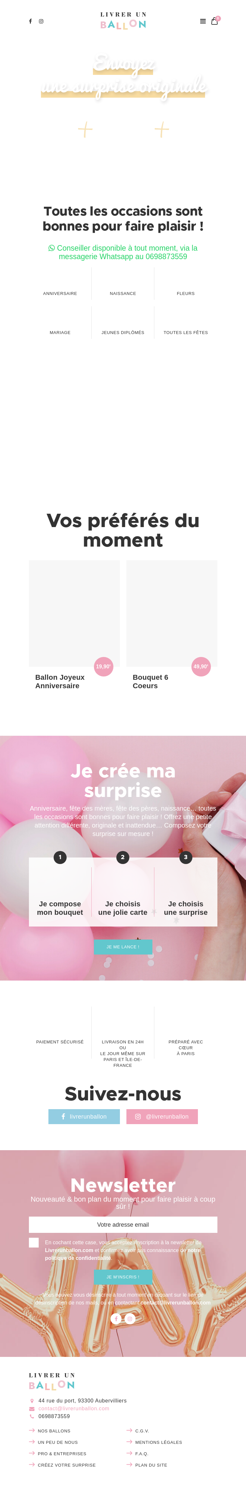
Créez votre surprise (67, 1465)
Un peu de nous (58, 1442)
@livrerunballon (162, 1116)
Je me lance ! (123, 946)
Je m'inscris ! (123, 1277)
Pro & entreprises (62, 1453)
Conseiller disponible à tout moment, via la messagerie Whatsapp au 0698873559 (123, 252)
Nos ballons (54, 1431)
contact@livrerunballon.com (176, 1302)
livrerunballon (84, 1116)
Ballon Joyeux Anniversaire (60, 681)
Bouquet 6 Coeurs (151, 681)
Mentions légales (159, 1442)
